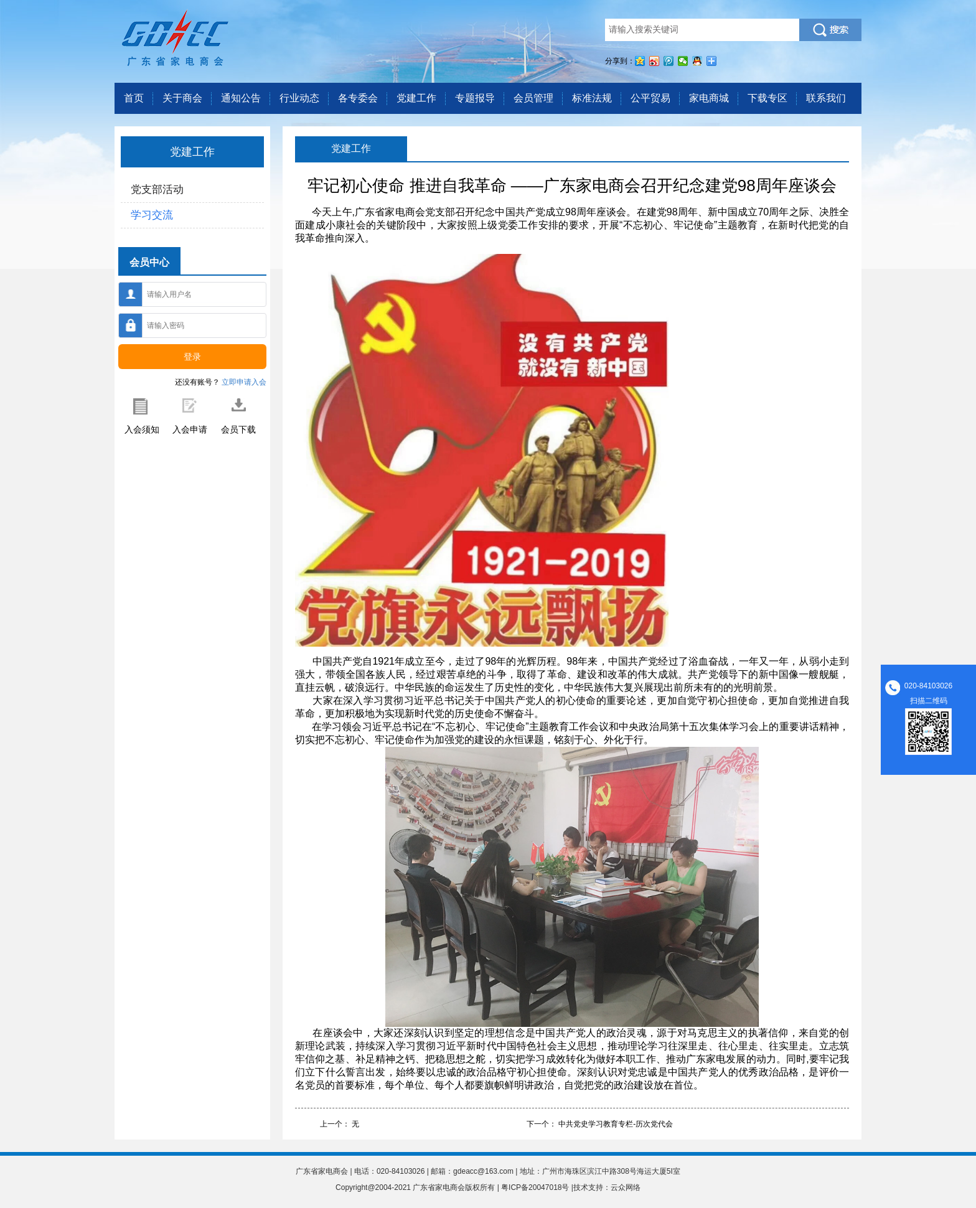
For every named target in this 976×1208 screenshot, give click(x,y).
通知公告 (241, 98)
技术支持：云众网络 (606, 1187)
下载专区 (767, 98)
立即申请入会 (244, 382)
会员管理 (533, 98)
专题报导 (475, 98)
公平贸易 (650, 98)
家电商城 (709, 98)
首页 (134, 98)
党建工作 (416, 98)
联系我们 (826, 98)
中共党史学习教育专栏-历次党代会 (615, 1124)
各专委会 (358, 98)
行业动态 (299, 98)
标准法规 (592, 98)
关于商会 (182, 98)
